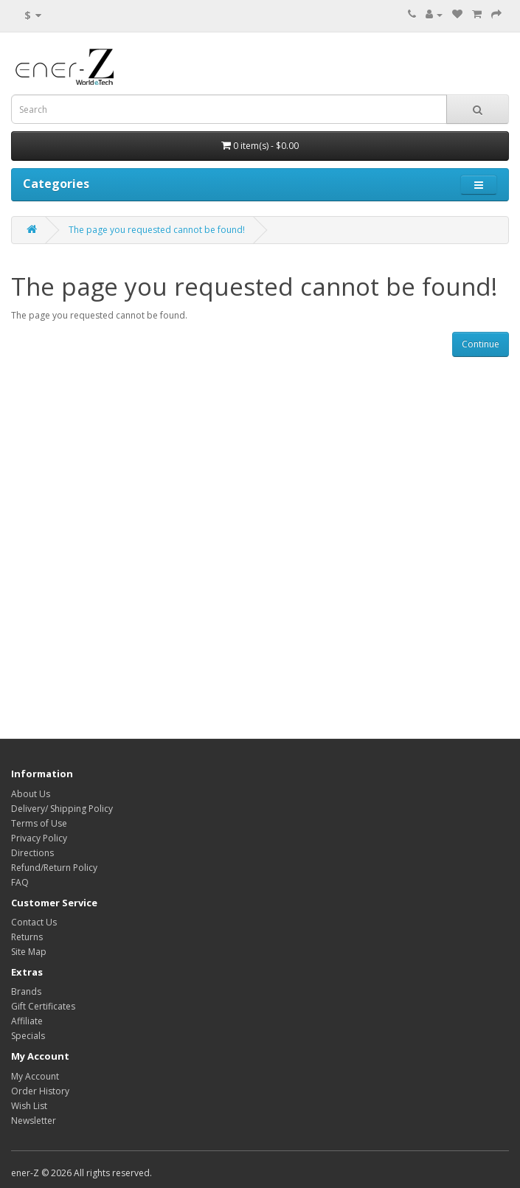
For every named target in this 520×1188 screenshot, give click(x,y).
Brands (26, 991)
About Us (30, 794)
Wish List (29, 1106)
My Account (35, 1076)
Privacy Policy (39, 838)
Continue (480, 344)
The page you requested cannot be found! (157, 229)
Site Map (28, 951)
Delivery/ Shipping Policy (62, 808)
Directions (32, 853)
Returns (27, 937)
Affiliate (27, 1021)
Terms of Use (39, 823)
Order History (40, 1091)
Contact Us (34, 922)
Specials (28, 1035)
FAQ (20, 882)
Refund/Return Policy (54, 867)
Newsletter (33, 1120)
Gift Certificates (43, 1006)
